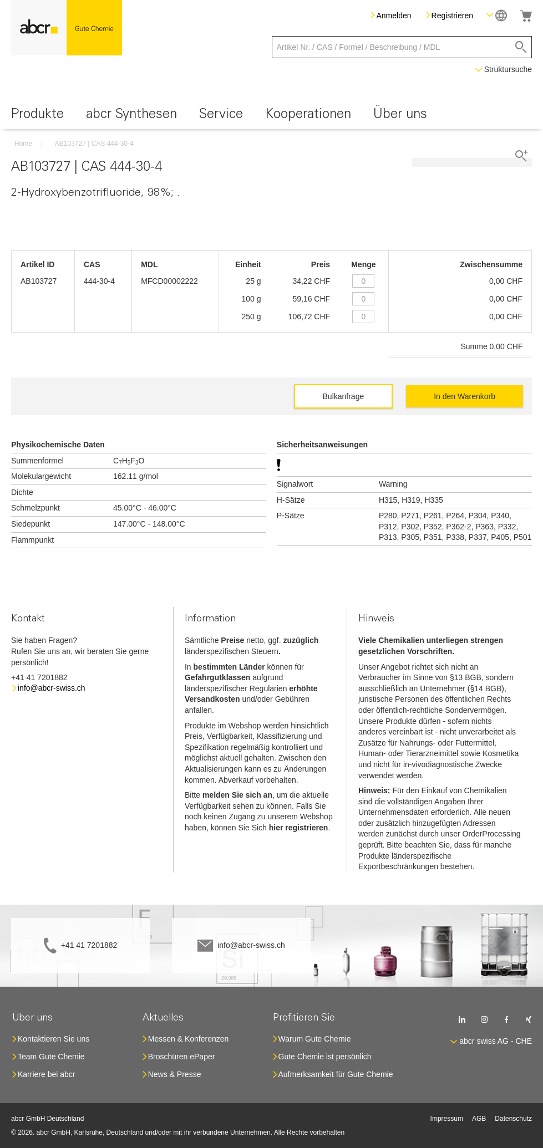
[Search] (521, 47)
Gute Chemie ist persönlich (325, 1056)
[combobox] (402, 47)
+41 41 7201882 (89, 945)
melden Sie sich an (237, 794)
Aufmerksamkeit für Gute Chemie (335, 1074)
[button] (496, 15)
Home (23, 143)
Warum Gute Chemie (314, 1038)
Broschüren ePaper (181, 1056)
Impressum (446, 1119)
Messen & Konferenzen (188, 1038)
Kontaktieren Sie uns (53, 1038)
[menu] (271, 116)
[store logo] (66, 27)
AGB (479, 1119)
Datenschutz (513, 1119)
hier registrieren (298, 827)
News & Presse (174, 1074)
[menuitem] (37, 116)
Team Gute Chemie (51, 1056)
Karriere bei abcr (46, 1074)
